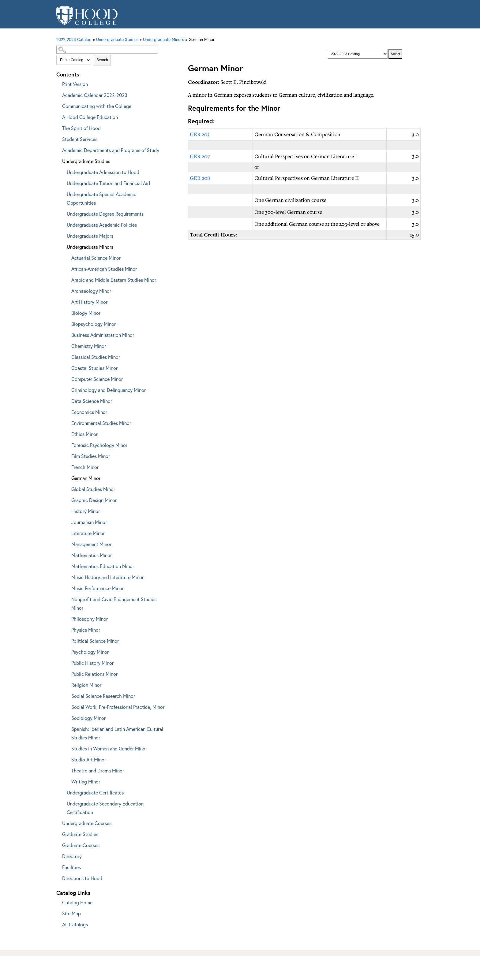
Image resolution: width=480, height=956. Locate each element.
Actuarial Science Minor (96, 258)
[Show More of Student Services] (57, 138)
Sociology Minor (88, 718)
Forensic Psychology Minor (99, 445)
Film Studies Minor (90, 456)
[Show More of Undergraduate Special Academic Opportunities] (62, 193)
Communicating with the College (96, 106)
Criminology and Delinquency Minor (108, 390)
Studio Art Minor (88, 759)
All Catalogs (75, 924)
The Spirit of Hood (81, 128)
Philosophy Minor (89, 619)
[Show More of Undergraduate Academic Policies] (62, 223)
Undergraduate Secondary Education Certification (105, 807)
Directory (72, 856)
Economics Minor (89, 412)
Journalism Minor (89, 522)
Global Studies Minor (93, 489)
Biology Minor (85, 313)
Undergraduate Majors (90, 235)
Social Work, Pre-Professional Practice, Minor (117, 707)
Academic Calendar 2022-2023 (94, 95)
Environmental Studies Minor (101, 423)
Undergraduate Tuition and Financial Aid (108, 183)
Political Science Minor (95, 641)
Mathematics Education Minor (102, 566)
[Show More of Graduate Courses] (57, 844)
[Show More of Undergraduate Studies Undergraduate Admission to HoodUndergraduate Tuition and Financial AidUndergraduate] (57, 160)
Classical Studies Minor (95, 357)
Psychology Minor (90, 652)
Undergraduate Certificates (95, 792)
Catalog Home (77, 902)
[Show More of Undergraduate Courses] (57, 822)
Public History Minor (92, 663)
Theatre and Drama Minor (97, 770)
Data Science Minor (91, 401)
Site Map (71, 913)
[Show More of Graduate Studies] (57, 833)
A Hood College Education (90, 117)
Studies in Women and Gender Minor (109, 748)
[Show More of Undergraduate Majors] (62, 234)
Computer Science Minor (97, 379)
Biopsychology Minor (93, 324)
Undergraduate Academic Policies (102, 224)
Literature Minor (88, 533)
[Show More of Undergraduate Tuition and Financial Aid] (62, 182)
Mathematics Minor (91, 555)
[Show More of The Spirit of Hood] (57, 127)
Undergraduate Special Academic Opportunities (101, 198)
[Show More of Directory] (57, 855)
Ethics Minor (84, 434)
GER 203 (200, 134)
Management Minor (91, 544)
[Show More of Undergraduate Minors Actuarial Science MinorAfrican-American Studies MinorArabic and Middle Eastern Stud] (62, 245)
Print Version (75, 84)
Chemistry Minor (88, 346)
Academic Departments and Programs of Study (110, 150)
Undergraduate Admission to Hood (103, 172)
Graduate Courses (80, 845)
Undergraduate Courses (86, 823)
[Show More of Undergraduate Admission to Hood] (62, 171)
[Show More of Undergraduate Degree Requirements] (62, 212)
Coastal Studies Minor (94, 368)
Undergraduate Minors (90, 247)
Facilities (71, 867)
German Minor (85, 478)
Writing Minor (85, 781)
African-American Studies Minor (104, 269)
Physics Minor (85, 630)
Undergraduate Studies (86, 161)
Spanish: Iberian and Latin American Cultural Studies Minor (117, 733)
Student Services (79, 139)
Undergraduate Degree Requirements (105, 213)
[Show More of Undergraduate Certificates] (62, 791)
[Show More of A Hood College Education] (57, 116)
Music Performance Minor (97, 588)
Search (102, 60)
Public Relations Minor (94, 674)
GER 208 (200, 177)
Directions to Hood (82, 878)
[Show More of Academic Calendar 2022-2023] (57, 94)
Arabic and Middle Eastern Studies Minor (113, 280)
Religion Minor (86, 685)
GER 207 (200, 156)
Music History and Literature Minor (107, 577)
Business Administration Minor (102, 335)
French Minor (85, 467)
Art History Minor (89, 302)
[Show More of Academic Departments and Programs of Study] (57, 149)
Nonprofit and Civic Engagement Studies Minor (113, 603)
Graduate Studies (80, 834)
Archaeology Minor (91, 291)
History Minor (85, 511)
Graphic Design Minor (94, 500)
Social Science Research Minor (103, 696)
